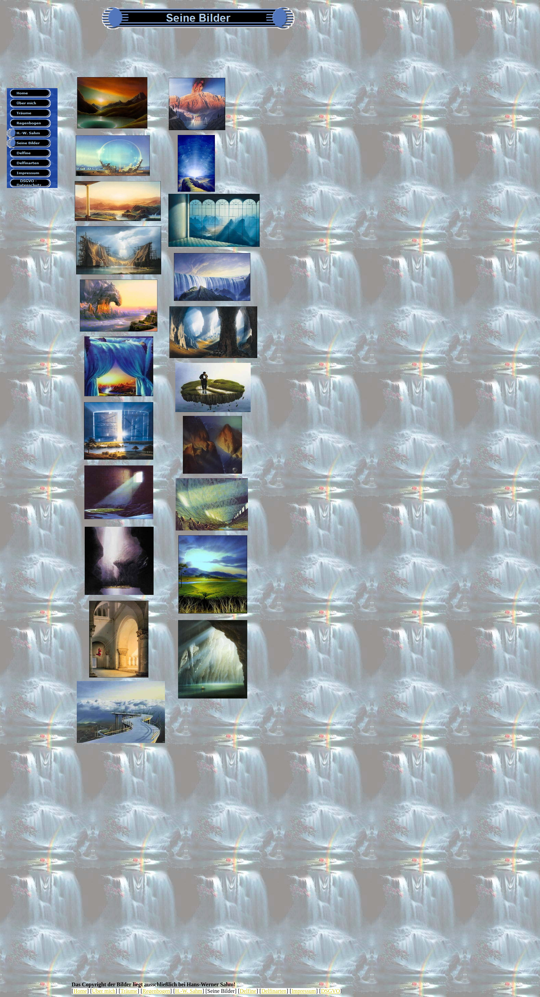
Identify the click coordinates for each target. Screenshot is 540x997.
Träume (129, 991)
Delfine (248, 991)
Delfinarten (274, 991)
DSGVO (330, 991)
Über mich (103, 991)
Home (80, 991)
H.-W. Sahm (188, 991)
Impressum (303, 991)
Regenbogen (156, 991)
